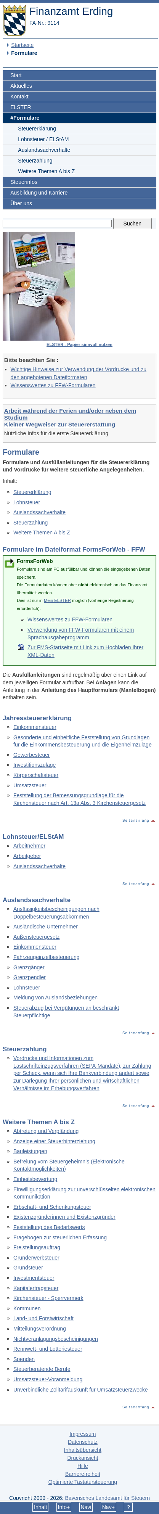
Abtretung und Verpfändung (46, 1131)
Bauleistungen (30, 1151)
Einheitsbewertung (35, 1179)
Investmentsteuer (33, 1278)
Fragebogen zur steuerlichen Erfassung (60, 1237)
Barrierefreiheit (82, 1474)
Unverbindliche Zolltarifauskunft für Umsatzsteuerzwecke (80, 1390)
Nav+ (108, 1507)
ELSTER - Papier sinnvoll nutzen (79, 344)
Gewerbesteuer (31, 755)
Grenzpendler (29, 977)
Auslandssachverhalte (44, 150)
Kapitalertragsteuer (35, 1288)
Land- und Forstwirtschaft (43, 1318)
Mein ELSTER (57, 600)
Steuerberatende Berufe (41, 1369)
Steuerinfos (23, 182)
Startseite (22, 45)
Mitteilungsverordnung (39, 1329)
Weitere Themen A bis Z (46, 171)
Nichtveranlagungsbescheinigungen (55, 1339)
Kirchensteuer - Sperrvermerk (48, 1298)
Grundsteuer (28, 1268)
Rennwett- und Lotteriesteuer (47, 1349)
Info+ (64, 1507)
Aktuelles (21, 86)
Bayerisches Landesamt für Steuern (107, 1498)
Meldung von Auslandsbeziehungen (55, 997)
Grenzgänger (29, 967)
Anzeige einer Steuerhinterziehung (54, 1141)
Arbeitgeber (27, 856)
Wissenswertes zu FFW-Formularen (53, 385)
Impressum (82, 1434)
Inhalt (40, 1507)
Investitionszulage (34, 765)
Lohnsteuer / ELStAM (43, 139)
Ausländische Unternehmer (45, 927)
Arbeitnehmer (29, 846)
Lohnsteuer (26, 502)
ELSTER (20, 107)
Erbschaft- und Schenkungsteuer (52, 1207)
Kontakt (19, 96)
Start (16, 75)
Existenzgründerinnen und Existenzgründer (64, 1217)
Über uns (21, 203)
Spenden (24, 1359)
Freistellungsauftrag (36, 1247)
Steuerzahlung (35, 161)
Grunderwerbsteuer (36, 1258)
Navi (85, 1507)
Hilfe (82, 1466)
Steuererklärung (37, 128)
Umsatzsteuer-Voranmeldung (47, 1379)
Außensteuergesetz (36, 937)
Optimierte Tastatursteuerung (82, 1482)
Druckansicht (82, 1458)
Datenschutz (83, 1442)
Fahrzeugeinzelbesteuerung (46, 957)
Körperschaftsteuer (35, 775)
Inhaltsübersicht (82, 1450)
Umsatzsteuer (29, 785)
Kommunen (27, 1308)
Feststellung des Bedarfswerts (49, 1227)
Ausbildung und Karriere (38, 193)
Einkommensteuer (34, 727)
